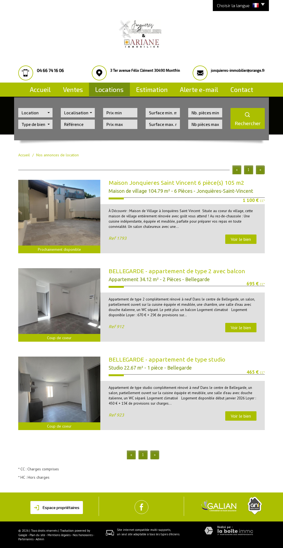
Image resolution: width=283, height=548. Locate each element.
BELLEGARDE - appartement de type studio (167, 358)
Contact (245, 87)
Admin (40, 539)
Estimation (156, 87)
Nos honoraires (83, 534)
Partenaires (25, 539)
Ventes (74, 87)
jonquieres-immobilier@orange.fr (238, 70)
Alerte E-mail (202, 87)
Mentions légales (59, 534)
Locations (114, 87)
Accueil (37, 87)
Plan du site (37, 534)
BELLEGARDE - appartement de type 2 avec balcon (177, 270)
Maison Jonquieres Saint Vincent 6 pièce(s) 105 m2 (176, 182)
